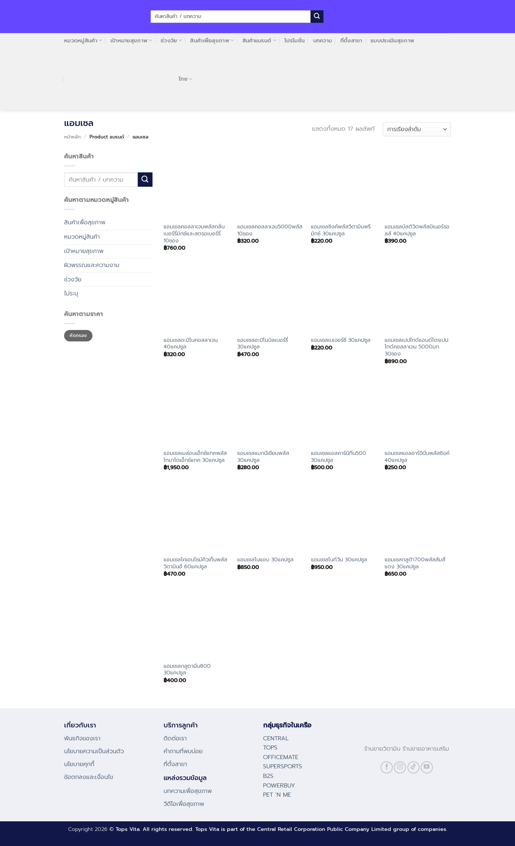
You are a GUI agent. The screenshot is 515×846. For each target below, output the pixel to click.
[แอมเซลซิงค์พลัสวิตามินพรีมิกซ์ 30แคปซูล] (344, 185)
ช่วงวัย (171, 40)
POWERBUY (279, 785)
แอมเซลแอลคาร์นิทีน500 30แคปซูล (338, 456)
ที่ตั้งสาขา (351, 40)
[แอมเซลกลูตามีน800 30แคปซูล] (197, 624)
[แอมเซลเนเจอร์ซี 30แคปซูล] (344, 298)
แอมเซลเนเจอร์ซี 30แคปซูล (341, 340)
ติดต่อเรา (175, 738)
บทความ (322, 40)
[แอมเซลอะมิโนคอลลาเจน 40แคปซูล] (197, 298)
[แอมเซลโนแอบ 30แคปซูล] (270, 518)
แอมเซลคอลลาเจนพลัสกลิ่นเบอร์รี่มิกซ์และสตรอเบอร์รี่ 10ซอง (194, 233)
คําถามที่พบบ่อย (183, 751)
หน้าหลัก (72, 136)
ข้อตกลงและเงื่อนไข (88, 777)
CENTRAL (276, 738)
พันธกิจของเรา (82, 738)
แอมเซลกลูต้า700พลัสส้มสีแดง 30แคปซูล (415, 563)
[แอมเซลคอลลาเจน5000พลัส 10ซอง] (270, 185)
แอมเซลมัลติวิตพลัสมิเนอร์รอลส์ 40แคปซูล (417, 230)
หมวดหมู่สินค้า (83, 40)
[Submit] (317, 16)
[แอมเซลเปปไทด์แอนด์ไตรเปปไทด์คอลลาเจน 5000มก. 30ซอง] (418, 298)
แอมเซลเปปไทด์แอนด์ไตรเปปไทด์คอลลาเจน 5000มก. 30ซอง (416, 347)
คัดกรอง (78, 335)
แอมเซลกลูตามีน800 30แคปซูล (187, 669)
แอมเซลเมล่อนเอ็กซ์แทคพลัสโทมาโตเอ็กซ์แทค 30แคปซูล (195, 456)
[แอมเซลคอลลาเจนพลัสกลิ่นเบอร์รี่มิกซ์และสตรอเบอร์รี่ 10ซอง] (197, 185)
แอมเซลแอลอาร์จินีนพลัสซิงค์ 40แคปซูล (417, 456)
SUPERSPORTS (282, 766)
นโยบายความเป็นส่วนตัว (94, 751)
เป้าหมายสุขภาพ (132, 40)
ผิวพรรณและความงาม (91, 265)
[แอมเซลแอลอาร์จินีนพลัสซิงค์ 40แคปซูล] (418, 412)
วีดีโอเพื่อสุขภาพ (184, 804)
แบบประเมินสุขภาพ (392, 40)
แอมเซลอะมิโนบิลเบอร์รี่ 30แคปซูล (262, 343)
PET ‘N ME (277, 794)
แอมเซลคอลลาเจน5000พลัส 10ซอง (269, 230)
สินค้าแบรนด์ (259, 40)
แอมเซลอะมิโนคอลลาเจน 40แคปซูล (191, 343)
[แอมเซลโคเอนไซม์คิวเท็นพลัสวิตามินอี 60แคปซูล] (197, 518)
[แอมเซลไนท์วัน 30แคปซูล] (344, 518)
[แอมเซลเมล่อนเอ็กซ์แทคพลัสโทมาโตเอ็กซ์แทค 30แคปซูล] (197, 412)
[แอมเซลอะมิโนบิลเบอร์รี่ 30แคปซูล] (270, 298)
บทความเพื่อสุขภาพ (188, 791)
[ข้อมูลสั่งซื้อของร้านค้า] (417, 129)
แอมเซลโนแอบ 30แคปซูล (265, 559)
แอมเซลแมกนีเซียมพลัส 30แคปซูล (263, 456)
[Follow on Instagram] (400, 767)
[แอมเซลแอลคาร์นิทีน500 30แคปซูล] (344, 412)
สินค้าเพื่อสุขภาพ (212, 40)
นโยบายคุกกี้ (79, 764)
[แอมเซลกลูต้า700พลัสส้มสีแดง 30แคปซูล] (418, 518)
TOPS (270, 747)
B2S (268, 776)
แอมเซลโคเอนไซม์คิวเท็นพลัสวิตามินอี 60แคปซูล (195, 563)
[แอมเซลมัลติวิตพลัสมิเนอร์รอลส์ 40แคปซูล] (418, 185)
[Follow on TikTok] (413, 767)
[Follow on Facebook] (387, 767)
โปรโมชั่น (294, 40)
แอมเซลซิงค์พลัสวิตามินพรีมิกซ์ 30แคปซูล (341, 230)
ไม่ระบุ (71, 293)
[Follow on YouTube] (427, 767)
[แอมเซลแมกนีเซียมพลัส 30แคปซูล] (270, 412)
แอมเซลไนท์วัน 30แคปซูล (339, 559)
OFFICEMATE (280, 757)
